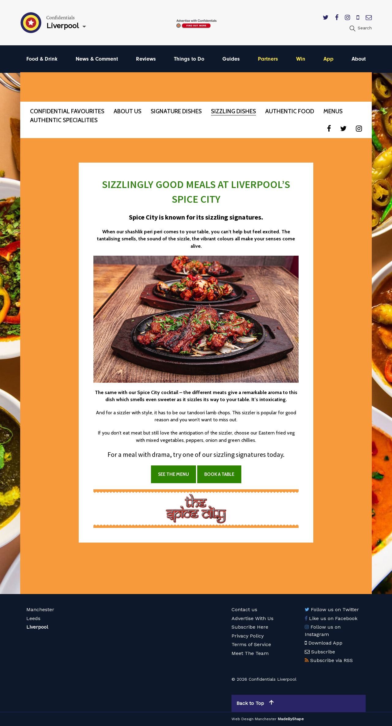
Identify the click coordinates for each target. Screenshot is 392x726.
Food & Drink (42, 59)
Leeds (33, 618)
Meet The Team (250, 653)
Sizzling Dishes (233, 111)
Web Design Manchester (254, 719)
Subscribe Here (250, 627)
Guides (231, 59)
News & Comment (97, 59)
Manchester (40, 609)
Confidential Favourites (67, 111)
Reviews (146, 59)
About (359, 59)
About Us (127, 111)
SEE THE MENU (173, 474)
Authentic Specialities (64, 120)
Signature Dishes (176, 111)
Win (300, 59)
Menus (333, 111)
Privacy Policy (248, 636)
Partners (268, 59)
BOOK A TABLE (219, 474)
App (328, 59)
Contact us (244, 609)
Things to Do (189, 59)
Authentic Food (289, 111)
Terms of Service (251, 644)
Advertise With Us (252, 618)
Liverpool (37, 627)
